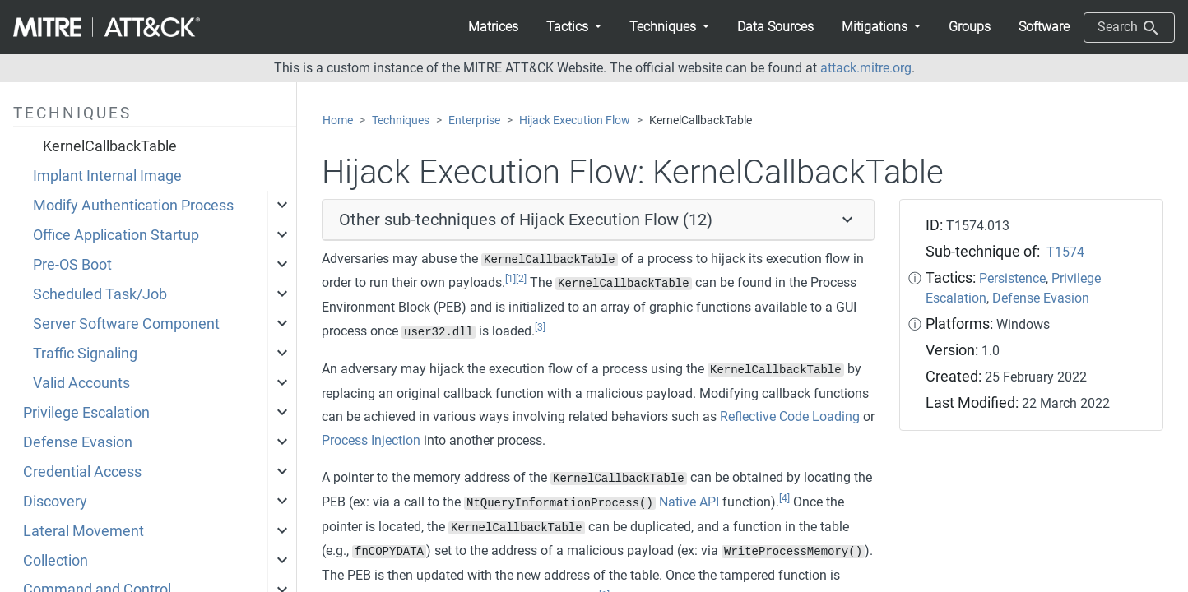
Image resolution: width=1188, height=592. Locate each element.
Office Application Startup (116, 235)
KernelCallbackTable (110, 146)
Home (338, 120)
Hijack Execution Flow (574, 120)
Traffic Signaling (85, 353)
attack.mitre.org (866, 68)
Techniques (400, 120)
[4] (784, 498)
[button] (573, 27)
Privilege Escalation (86, 413)
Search (1129, 28)
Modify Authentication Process (133, 205)
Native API (689, 502)
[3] (540, 327)
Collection (55, 561)
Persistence (1012, 278)
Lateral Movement (83, 531)
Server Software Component (126, 324)
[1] (510, 278)
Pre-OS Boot (72, 265)
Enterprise (474, 120)
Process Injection (371, 440)
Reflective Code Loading (790, 416)
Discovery (55, 501)
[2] (521, 278)
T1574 (1065, 252)
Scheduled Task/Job (100, 294)
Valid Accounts (81, 383)
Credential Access (82, 472)
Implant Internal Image (107, 176)
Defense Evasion (77, 442)
